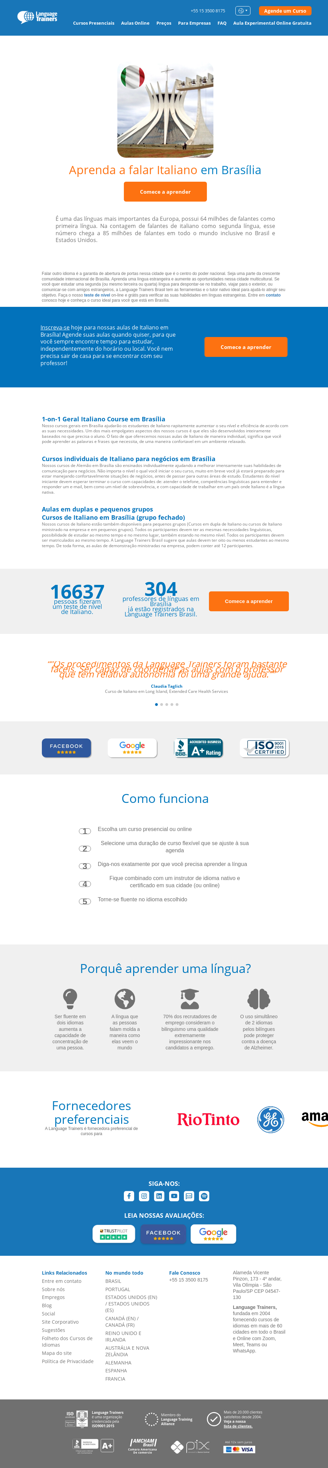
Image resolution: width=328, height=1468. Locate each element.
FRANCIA (115, 1378)
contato (273, 295)
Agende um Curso (285, 11)
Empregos (53, 1297)
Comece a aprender (165, 191)
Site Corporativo (60, 1322)
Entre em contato (61, 1281)
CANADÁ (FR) (119, 1325)
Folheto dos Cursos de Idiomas (67, 1341)
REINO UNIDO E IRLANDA (123, 1336)
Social (48, 1313)
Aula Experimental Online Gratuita (272, 23)
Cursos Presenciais (93, 23)
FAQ (222, 23)
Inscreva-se (55, 327)
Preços (163, 23)
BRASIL (113, 1281)
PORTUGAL (117, 1289)
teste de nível (97, 295)
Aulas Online (135, 23)
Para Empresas (194, 23)
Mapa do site (57, 1353)
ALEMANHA (118, 1362)
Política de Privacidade (68, 1361)
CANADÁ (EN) (120, 1318)
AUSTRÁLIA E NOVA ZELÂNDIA (127, 1351)
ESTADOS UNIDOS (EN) (131, 1297)
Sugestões (53, 1330)
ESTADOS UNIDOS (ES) (127, 1306)
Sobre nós (53, 1289)
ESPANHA (116, 1370)
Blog (47, 1305)
